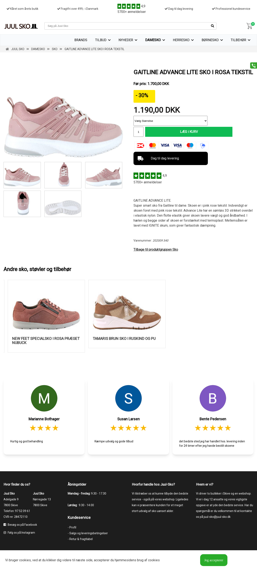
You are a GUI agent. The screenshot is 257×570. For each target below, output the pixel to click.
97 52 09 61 (22, 511)
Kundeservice (79, 518)
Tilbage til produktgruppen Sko (155, 250)
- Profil (72, 527)
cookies (25, 560)
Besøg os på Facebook (20, 525)
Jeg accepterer (213, 560)
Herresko (181, 40)
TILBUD (100, 40)
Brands (80, 40)
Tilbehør (238, 40)
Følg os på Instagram (19, 533)
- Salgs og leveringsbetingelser (88, 533)
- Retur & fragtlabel (80, 539)
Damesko (153, 40)
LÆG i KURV (177, 132)
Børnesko (210, 40)
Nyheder (126, 40)
